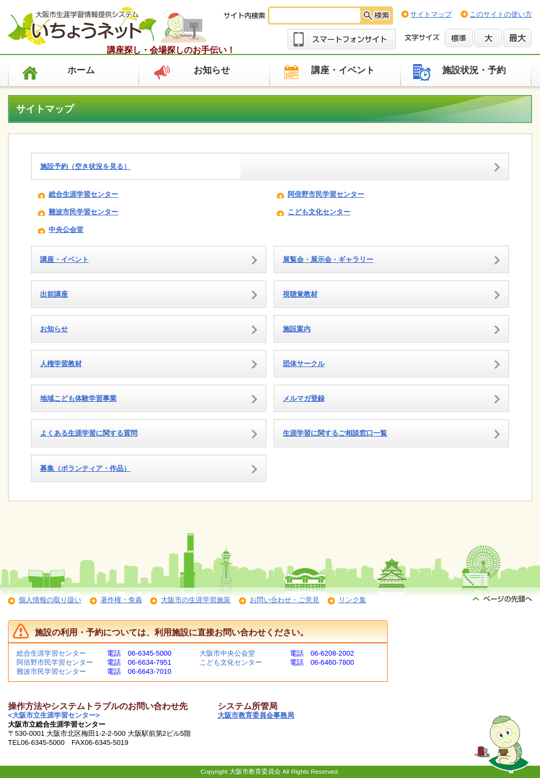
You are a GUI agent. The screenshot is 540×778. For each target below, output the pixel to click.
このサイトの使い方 (500, 14)
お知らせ (212, 70)
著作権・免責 (121, 600)
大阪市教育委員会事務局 (256, 715)
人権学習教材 (61, 364)
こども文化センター (319, 212)
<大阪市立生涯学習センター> (53, 715)
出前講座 (54, 294)
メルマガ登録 (304, 398)
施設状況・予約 (474, 70)
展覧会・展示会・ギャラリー (328, 259)
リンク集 (352, 600)
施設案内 (297, 329)
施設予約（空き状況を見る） (85, 166)
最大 (517, 38)
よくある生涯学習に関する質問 (88, 433)
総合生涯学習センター (83, 194)
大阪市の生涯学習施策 (195, 600)
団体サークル (304, 364)
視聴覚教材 (300, 294)
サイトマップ (431, 14)
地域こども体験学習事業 (78, 398)
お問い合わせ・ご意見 (284, 600)
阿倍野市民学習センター (326, 194)
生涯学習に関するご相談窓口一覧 (335, 433)
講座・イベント (343, 70)
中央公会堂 (66, 229)
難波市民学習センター (83, 212)
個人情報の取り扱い (50, 600)
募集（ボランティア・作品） (85, 468)
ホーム (81, 70)
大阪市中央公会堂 (227, 653)
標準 (459, 38)
